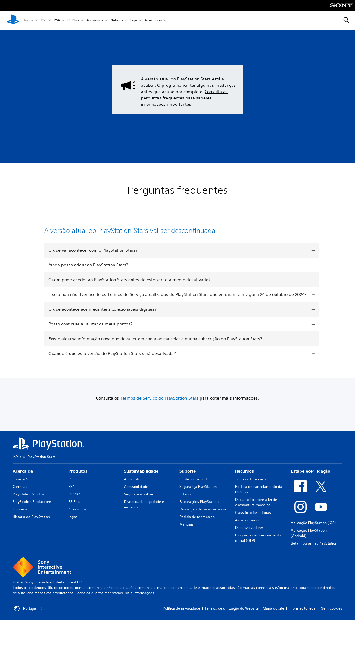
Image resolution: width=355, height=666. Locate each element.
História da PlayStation (31, 534)
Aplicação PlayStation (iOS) (313, 540)
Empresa (20, 526)
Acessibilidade (136, 504)
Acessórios (94, 20)
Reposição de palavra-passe (202, 526)
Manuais (186, 542)
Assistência (153, 20)
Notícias (117, 20)
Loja (133, 20)
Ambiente (132, 496)
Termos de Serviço (250, 496)
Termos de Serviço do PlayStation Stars (159, 416)
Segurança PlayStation (198, 504)
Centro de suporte (194, 496)
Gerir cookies (331, 626)
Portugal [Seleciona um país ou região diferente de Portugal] (28, 626)
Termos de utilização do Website (231, 626)
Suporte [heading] (187, 489)
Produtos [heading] (77, 489)
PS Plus (73, 20)
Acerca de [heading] (23, 489)
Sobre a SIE (22, 496)
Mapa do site (273, 626)
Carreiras (20, 504)
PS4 (57, 20)
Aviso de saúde (247, 537)
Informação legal (302, 626)
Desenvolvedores (249, 545)
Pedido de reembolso (197, 534)
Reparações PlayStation (199, 519)
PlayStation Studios (29, 511)
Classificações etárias (253, 530)
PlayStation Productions (32, 519)
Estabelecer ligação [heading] (310, 489)
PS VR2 (74, 511)
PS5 (43, 20)
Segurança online (138, 511)
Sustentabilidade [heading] (141, 489)
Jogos (28, 20)
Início (17, 474)
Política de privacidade (181, 626)
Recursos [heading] (244, 489)
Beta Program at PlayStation (314, 561)
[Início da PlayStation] (12, 20)
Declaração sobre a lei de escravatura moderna (256, 520)
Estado (185, 511)
